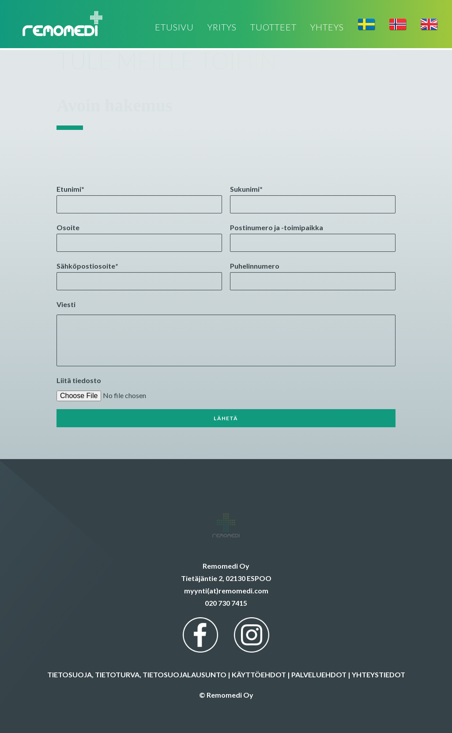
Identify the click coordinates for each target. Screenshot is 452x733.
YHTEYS (327, 28)
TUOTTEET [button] (273, 28)
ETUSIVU (174, 28)
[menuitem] (177, 28)
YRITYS (222, 28)
